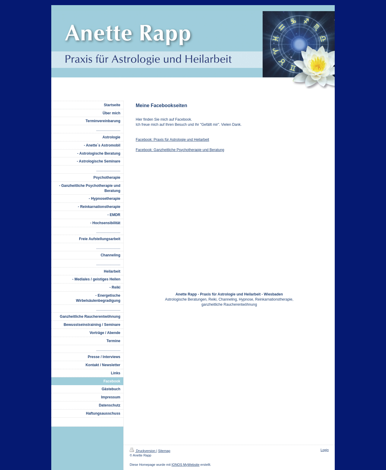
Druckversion (143, 451)
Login (325, 450)
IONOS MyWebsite (186, 464)
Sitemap (164, 451)
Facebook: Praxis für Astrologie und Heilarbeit (172, 140)
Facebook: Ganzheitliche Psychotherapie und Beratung (180, 150)
